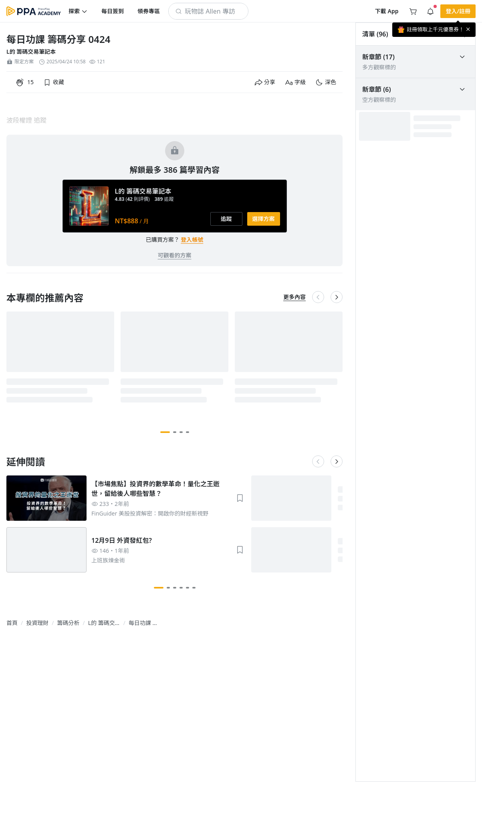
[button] (78, 11)
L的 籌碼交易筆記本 (31, 51)
